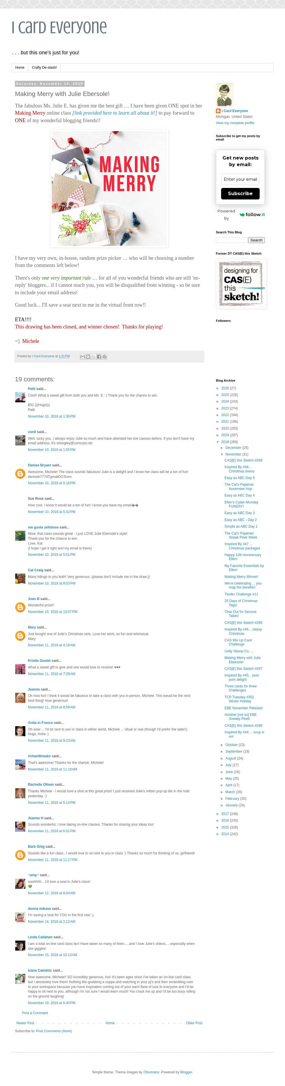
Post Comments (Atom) (54, 1031)
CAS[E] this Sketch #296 (243, 726)
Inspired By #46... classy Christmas (243, 631)
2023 (225, 408)
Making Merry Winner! (241, 577)
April (229, 785)
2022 (225, 415)
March (230, 792)
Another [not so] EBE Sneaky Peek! (241, 717)
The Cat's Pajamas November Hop (239, 487)
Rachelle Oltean (41, 785)
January (232, 805)
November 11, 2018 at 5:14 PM (51, 803)
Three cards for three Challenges (241, 688)
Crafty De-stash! (44, 68)
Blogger (186, 1072)
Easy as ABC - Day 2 (241, 520)
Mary (32, 627)
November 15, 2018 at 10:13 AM (52, 955)
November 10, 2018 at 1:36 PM (51, 416)
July (229, 765)
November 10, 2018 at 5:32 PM (51, 512)
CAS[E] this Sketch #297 (243, 669)
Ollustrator (151, 1072)
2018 (225, 442)
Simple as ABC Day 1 (241, 526)
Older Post (194, 1023)
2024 (225, 401)
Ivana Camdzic (40, 970)
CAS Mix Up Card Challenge (238, 642)
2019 (225, 435)
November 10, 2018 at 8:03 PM (51, 583)
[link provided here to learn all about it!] (114, 113)
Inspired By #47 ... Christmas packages (242, 546)
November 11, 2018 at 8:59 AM (51, 707)
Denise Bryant (39, 465)
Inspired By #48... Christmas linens (239, 469)
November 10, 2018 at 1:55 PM (51, 450)
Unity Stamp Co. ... (239, 651)
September (234, 751)
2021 (225, 422)
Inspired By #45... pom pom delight (242, 677)
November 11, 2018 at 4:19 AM (51, 645)
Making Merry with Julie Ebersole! (243, 660)
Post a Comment (35, 1013)
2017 (225, 814)
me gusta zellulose (43, 527)
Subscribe (240, 193)
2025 (225, 395)
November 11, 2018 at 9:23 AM (51, 741)
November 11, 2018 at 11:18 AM (52, 769)
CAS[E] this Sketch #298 (243, 623)
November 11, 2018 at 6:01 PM (51, 831)
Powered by (241, 214)
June (229, 772)
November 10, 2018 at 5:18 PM (51, 483)
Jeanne (34, 689)
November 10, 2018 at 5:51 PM (51, 555)
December (233, 448)
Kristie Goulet (39, 661)
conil (32, 432)
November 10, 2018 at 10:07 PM (52, 612)
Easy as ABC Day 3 (240, 513)
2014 (225, 834)
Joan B (33, 599)
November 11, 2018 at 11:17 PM (52, 860)
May (229, 778)
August (231, 758)
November (233, 454)
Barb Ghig (36, 847)
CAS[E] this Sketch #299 (243, 460)
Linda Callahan (40, 937)
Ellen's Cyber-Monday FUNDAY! (241, 504)
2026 (225, 388)
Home (19, 68)
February (232, 799)
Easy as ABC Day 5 (240, 478)
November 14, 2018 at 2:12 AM (51, 922)
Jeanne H (35, 818)
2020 (225, 428)
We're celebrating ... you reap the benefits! (243, 585)
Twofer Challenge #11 (241, 594)
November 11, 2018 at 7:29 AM (51, 674)
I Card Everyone (59, 27)
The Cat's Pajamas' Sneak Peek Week (241, 535)
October (232, 745)
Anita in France (40, 723)
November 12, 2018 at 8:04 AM (51, 893)
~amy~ (33, 875)
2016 (225, 820)
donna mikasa (39, 909)
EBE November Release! (244, 708)
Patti (31, 389)
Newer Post (25, 1023)
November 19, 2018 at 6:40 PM (51, 1003)
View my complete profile (235, 123)
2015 (225, 827)
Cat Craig (35, 570)
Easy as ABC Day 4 (240, 495)
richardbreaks (39, 756)
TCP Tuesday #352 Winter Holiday (239, 699)
